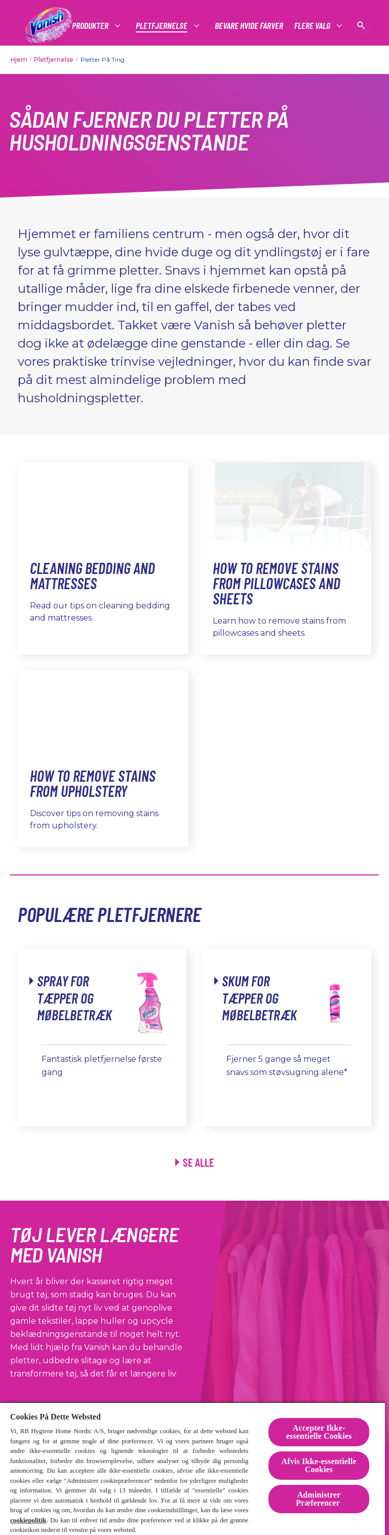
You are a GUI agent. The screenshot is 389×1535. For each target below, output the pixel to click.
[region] (192, 1468)
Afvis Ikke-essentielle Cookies (319, 1465)
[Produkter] (90, 25)
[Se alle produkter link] (195, 1162)
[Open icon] (361, 25)
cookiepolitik (28, 1520)
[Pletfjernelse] (162, 25)
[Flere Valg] (313, 25)
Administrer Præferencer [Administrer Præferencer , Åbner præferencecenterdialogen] (319, 1498)
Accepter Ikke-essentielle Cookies (319, 1432)
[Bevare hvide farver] (249, 25)
